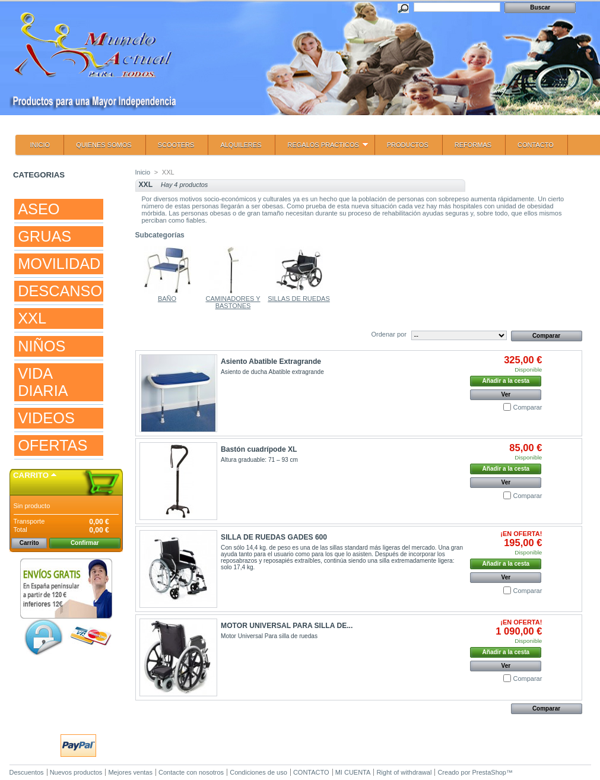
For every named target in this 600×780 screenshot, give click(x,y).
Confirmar (85, 543)
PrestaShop (489, 772)
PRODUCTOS (407, 144)
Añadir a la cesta (505, 381)
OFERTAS (52, 445)
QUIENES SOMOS (104, 144)
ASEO (38, 209)
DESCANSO (60, 291)
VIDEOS (46, 418)
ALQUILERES (240, 144)
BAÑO (167, 298)
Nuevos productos (76, 772)
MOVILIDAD (59, 263)
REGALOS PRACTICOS (321, 148)
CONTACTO (536, 144)
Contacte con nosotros (191, 772)
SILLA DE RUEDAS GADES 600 (274, 537)
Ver (506, 394)
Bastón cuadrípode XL (259, 449)
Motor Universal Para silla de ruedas (269, 636)
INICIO (40, 144)
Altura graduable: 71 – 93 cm (259, 459)
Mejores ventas (130, 772)
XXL (32, 318)
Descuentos (26, 772)
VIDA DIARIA (43, 382)
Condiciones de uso (258, 772)
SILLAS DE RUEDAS (299, 298)
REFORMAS (473, 144)
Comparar (527, 407)
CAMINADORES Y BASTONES (232, 302)
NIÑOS (41, 346)
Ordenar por (389, 334)
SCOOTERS (176, 144)
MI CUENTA (353, 772)
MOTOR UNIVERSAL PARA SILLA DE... (287, 626)
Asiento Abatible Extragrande (271, 361)
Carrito (31, 475)
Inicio (143, 172)
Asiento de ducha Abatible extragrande (272, 372)
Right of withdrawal (403, 772)
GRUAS (44, 236)
